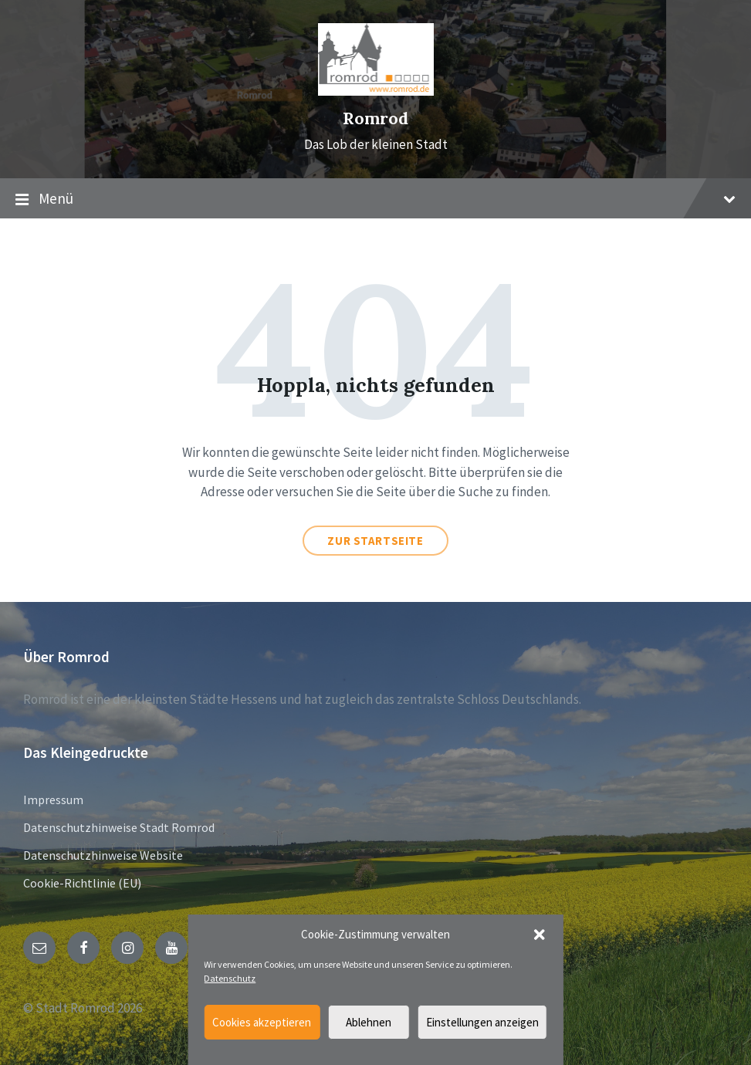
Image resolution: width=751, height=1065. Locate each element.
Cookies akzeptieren (261, 1022)
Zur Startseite (375, 540)
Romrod (375, 118)
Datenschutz (229, 978)
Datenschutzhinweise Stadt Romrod (119, 827)
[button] (539, 934)
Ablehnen (368, 1022)
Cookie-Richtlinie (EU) (82, 883)
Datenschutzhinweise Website (103, 855)
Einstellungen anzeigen (482, 1022)
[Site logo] (376, 91)
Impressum (53, 799)
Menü (375, 199)
